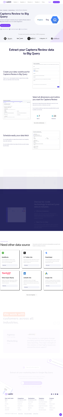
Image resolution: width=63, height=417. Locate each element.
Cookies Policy (35, 413)
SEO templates (41, 407)
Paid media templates (42, 409)
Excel (29, 409)
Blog (5, 405)
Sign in (49, 2)
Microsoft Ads (20, 405)
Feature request (52, 403)
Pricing (43, 2)
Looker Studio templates (43, 401)
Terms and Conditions (28, 413)
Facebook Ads (20, 401)
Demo (50, 401)
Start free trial (56, 2)
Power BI (29, 403)
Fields (6, 401)
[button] (16, 2)
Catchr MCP (7, 409)
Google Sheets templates (43, 405)
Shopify (19, 407)
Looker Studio (30, 401)
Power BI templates (42, 403)
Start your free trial (5, 25)
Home (1, 10)
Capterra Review (11, 10)
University (6, 403)
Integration (5, 10)
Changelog (51, 409)
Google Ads (20, 403)
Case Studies (7, 407)
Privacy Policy (20, 413)
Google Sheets (30, 405)
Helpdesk (51, 405)
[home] (7, 2)
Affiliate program (52, 407)
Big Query (30, 407)
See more (4, 265)
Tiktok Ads (19, 409)
